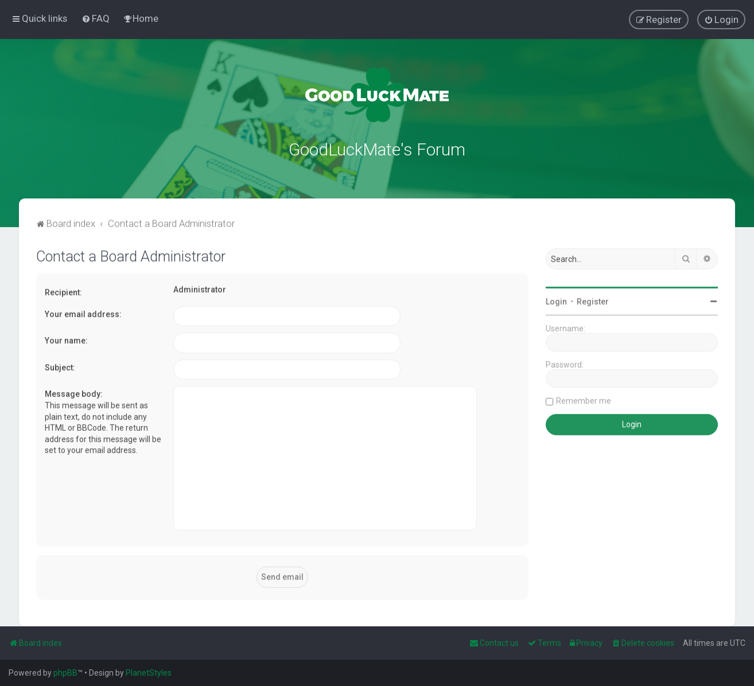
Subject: (60, 365)
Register (593, 300)
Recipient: (63, 290)
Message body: (74, 392)
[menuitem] (95, 18)
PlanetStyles (149, 672)
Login (556, 300)
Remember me (583, 399)
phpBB (65, 672)
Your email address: (83, 312)
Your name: (66, 339)
